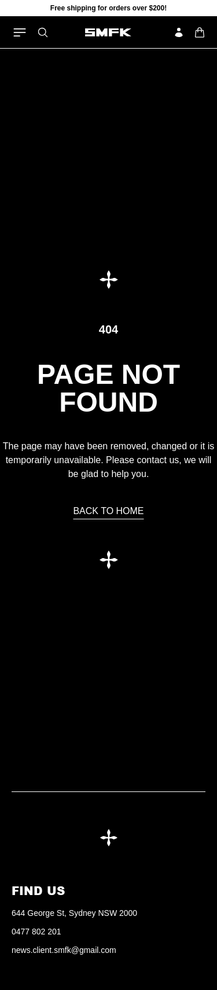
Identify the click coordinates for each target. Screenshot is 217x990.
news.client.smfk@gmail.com (64, 950)
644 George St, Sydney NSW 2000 (74, 913)
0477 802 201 (36, 931)
